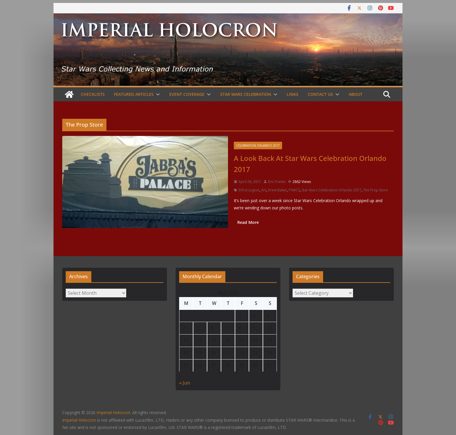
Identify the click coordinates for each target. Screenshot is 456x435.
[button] (157, 94)
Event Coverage (186, 94)
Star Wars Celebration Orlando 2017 (331, 190)
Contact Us (320, 94)
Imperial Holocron (79, 420)
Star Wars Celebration (245, 94)
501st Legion (248, 190)
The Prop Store (375, 190)
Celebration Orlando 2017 (258, 145)
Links (292, 94)
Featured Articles (134, 94)
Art (263, 190)
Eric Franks (277, 181)
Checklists (93, 94)
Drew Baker (277, 190)
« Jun (184, 383)
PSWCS (294, 190)
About (355, 94)
